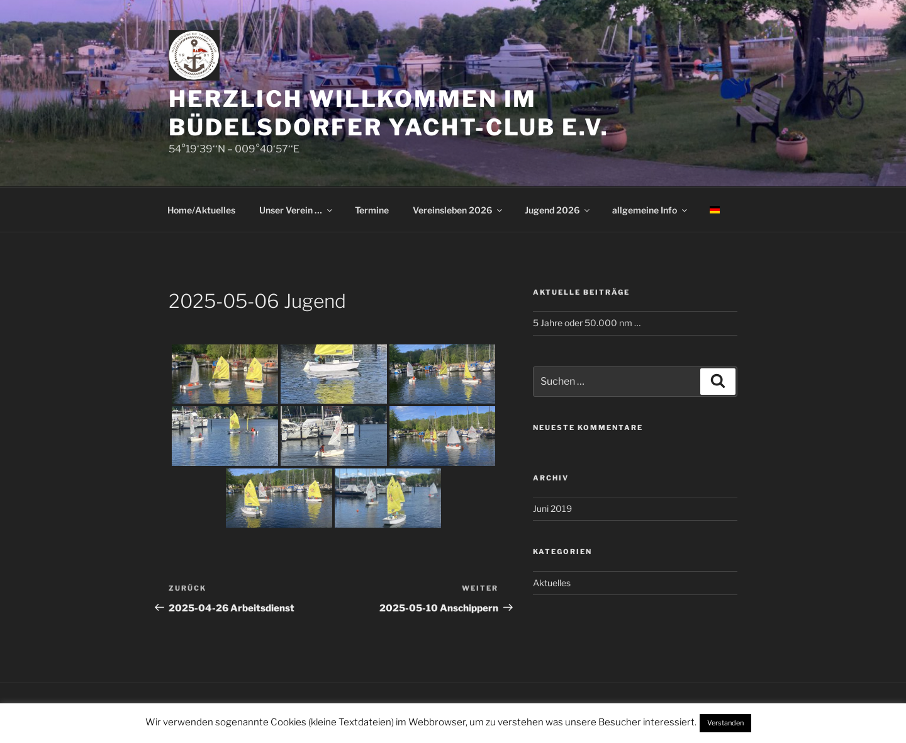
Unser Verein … (296, 210)
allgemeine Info (650, 210)
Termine (372, 210)
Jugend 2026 (558, 210)
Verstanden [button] (725, 722)
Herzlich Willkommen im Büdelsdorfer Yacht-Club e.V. (389, 113)
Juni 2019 (552, 508)
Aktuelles (552, 582)
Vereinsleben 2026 (458, 210)
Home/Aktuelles (201, 210)
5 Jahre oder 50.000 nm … (586, 322)
